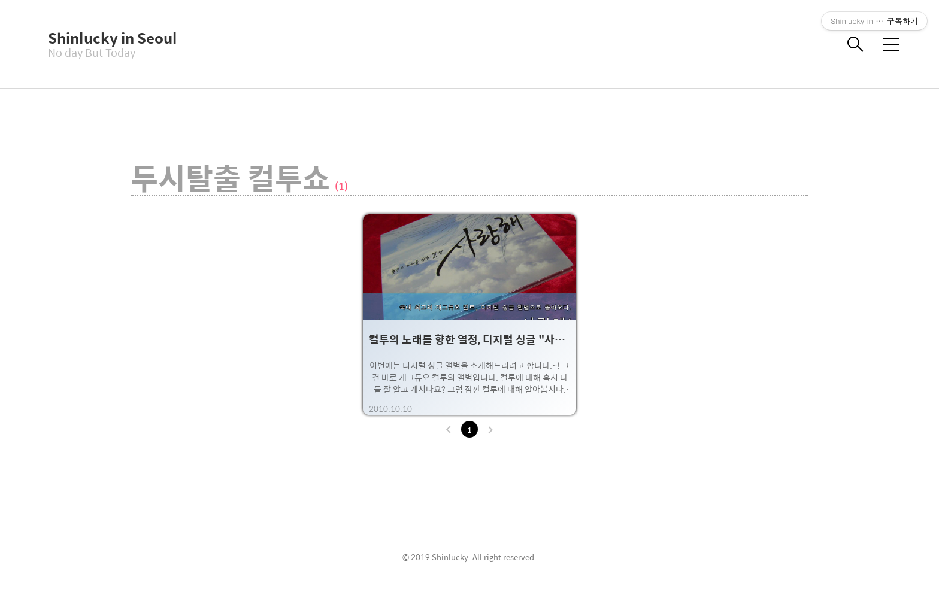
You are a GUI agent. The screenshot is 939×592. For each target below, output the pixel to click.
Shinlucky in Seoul (108, 38)
